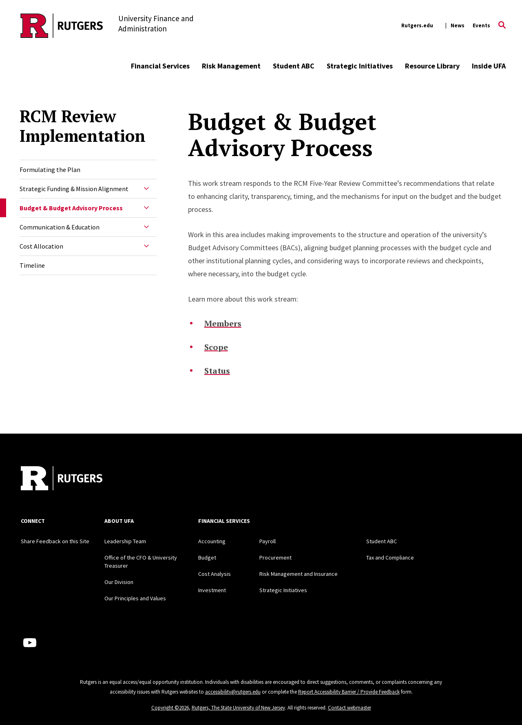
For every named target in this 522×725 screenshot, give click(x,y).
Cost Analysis (214, 573)
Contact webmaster (349, 707)
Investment (212, 590)
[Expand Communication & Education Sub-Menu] (146, 227)
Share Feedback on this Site (55, 541)
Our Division (118, 582)
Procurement (275, 557)
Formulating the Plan (50, 169)
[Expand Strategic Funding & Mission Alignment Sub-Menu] (146, 188)
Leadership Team (125, 541)
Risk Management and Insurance (298, 573)
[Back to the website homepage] (61, 25)
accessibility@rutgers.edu (233, 691)
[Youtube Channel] (29, 642)
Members (222, 323)
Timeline (32, 265)
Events (481, 25)
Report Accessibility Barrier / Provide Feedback (349, 691)
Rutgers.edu (417, 25)
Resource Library (432, 66)
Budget (207, 557)
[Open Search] (502, 25)
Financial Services (160, 66)
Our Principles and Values (135, 598)
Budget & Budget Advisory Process (71, 208)
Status (217, 370)
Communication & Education (60, 227)
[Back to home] (61, 479)
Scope (216, 347)
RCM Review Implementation (83, 125)
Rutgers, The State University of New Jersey (238, 707)
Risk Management (231, 66)
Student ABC (293, 66)
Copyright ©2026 (170, 707)
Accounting (212, 541)
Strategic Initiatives (360, 66)
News (457, 25)
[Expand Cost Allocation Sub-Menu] (146, 246)
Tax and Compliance (390, 557)
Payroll (267, 541)
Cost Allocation (41, 246)
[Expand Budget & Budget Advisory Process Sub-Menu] (146, 208)
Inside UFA (489, 66)
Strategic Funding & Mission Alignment (74, 189)
